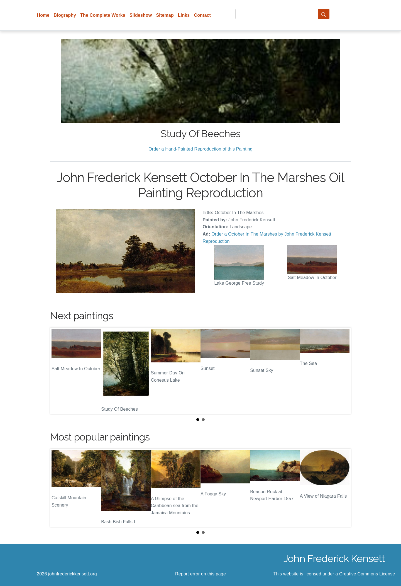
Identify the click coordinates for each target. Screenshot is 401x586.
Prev (58, 370)
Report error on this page (200, 574)
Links (184, 15)
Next (342, 370)
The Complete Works (102, 15)
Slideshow (140, 15)
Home (43, 15)
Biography (65, 15)
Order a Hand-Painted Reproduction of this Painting (200, 149)
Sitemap (164, 15)
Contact (202, 15)
